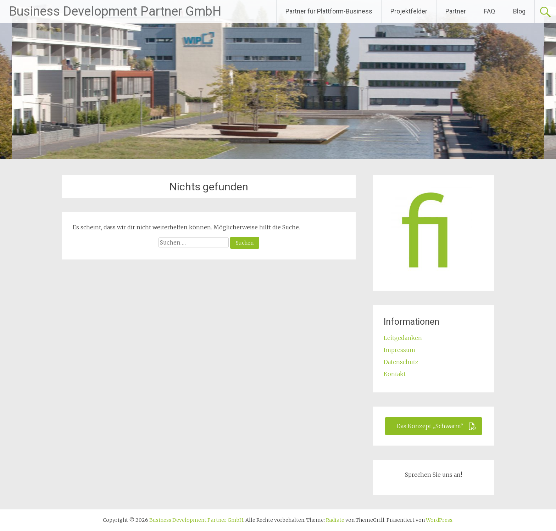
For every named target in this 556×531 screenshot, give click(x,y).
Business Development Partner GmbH (115, 11)
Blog (519, 11)
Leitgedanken (403, 337)
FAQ (489, 11)
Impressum (399, 349)
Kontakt (395, 374)
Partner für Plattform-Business (328, 11)
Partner (455, 11)
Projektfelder (408, 11)
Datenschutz (401, 361)
